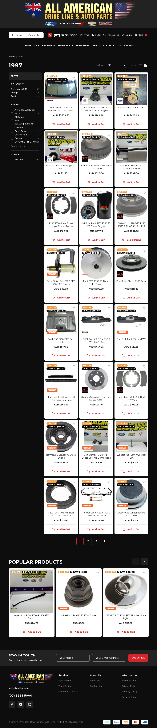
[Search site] (12, 35)
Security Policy (129, 691)
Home (27, 45)
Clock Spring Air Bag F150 (131, 107)
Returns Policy (129, 697)
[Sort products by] (116, 65)
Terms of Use (129, 680)
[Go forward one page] (112, 541)
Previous (136, 561)
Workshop (82, 45)
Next (144, 561)
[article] (31, 603)
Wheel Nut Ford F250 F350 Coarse (79, 615)
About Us (98, 45)
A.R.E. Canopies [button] (43, 45)
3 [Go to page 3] (96, 541)
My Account (64, 680)
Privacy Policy (129, 686)
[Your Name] (73, 658)
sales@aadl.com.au (19, 688)
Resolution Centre (68, 691)
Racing (128, 45)
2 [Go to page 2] (88, 541)
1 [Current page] (80, 541)
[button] (126, 35)
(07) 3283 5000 (20, 695)
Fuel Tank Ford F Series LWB (131, 339)
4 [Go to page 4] (104, 541)
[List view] (140, 65)
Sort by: (100, 65)
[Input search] (26, 35)
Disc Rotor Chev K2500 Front (131, 281)
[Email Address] (109, 658)
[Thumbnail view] (145, 65)
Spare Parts (65, 45)
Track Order (64, 686)
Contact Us (114, 45)
